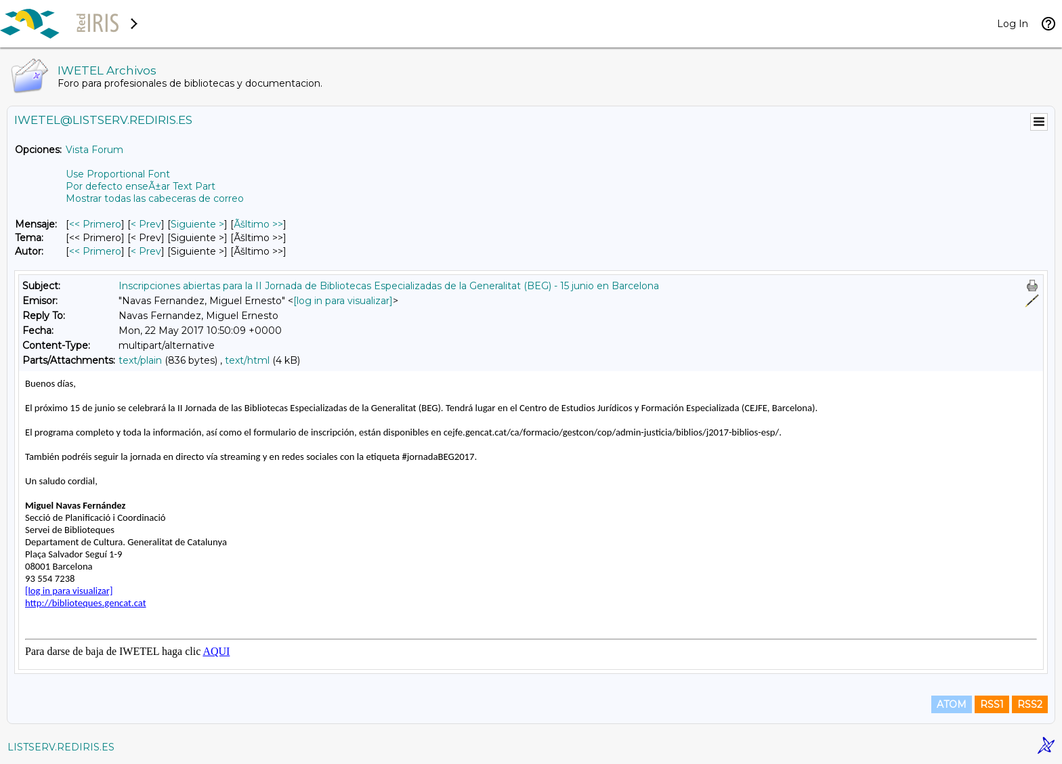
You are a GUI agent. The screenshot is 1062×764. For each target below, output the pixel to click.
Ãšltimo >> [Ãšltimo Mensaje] (258, 224)
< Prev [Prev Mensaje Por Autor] (146, 251)
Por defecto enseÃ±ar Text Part (140, 186)
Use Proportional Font (118, 174)
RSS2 (1029, 704)
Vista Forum (94, 150)
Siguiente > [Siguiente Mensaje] (197, 224)
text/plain (140, 360)
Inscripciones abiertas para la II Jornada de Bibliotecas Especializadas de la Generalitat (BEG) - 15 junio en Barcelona (389, 286)
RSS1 (992, 704)
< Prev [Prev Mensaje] (146, 224)
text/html (247, 360)
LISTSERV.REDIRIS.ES (60, 747)
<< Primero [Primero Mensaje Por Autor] (95, 251)
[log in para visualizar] (343, 301)
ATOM (952, 704)
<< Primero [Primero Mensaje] (95, 224)
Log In (1012, 24)
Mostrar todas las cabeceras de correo (155, 198)
